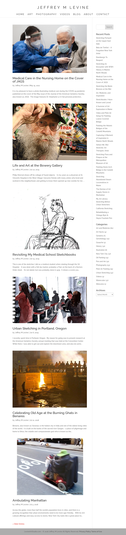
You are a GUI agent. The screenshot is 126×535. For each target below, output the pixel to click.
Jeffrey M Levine (21, 86)
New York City (102, 254)
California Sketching (104, 208)
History (99, 246)
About (88, 14)
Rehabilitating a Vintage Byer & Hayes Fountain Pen (104, 215)
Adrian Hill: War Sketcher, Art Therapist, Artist (102, 148)
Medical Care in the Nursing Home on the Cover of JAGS (48, 79)
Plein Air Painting (103, 269)
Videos (65, 14)
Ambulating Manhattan (30, 500)
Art (30, 14)
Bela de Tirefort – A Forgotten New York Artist (104, 50)
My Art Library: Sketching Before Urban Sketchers (103, 202)
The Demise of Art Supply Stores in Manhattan (103, 192)
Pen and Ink (101, 261)
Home (20, 14)
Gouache (99, 242)
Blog (77, 14)
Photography (46, 14)
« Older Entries (18, 524)
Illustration (100, 250)
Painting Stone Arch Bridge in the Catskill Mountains (104, 170)
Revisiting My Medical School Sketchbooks (44, 254)
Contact (103, 14)
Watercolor (100, 280)
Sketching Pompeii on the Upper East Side (103, 41)
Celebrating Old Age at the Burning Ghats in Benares (45, 414)
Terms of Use (96, 532)
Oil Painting (100, 258)
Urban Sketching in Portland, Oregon (40, 328)
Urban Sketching (103, 273)
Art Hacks (100, 232)
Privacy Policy (85, 532)
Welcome (100, 284)
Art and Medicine (103, 228)
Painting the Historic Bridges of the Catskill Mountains (104, 128)
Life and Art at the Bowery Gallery (37, 165)
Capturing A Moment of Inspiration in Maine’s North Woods (104, 138)
